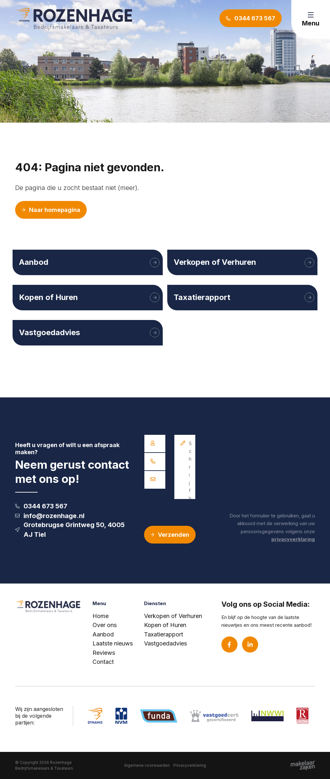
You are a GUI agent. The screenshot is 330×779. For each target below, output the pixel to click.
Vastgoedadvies (165, 643)
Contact (103, 661)
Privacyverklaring (189, 765)
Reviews (103, 652)
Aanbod (103, 634)
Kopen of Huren (165, 625)
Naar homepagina (51, 209)
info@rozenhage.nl (49, 516)
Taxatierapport (163, 634)
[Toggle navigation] (310, 19)
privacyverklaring (293, 539)
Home (100, 616)
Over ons (104, 625)
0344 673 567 (41, 506)
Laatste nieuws (112, 643)
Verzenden (169, 534)
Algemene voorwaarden (147, 765)
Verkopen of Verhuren (173, 616)
